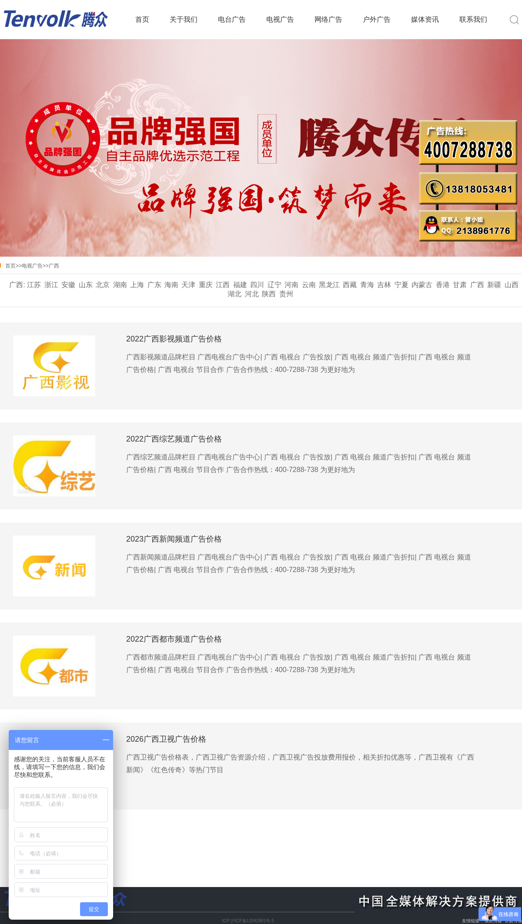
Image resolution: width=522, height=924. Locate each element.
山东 (86, 284)
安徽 (68, 284)
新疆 (494, 284)
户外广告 (377, 19)
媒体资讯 (425, 19)
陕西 (269, 294)
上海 (137, 284)
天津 (188, 284)
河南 (291, 284)
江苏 (34, 284)
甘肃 (460, 284)
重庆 (206, 284)
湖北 (234, 294)
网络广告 (328, 19)
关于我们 (183, 19)
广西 (54, 266)
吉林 (384, 284)
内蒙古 (422, 284)
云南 (309, 284)
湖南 (120, 284)
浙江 (51, 284)
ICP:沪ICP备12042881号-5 (248, 920)
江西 (223, 284)
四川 (257, 284)
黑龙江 (329, 284)
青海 (367, 284)
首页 (142, 19)
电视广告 (280, 19)
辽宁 (274, 284)
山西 (512, 284)
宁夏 (401, 284)
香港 (443, 284)
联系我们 (473, 19)
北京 (103, 284)
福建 (240, 284)
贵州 (286, 294)
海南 (171, 284)
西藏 (350, 284)
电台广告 (232, 19)
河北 (252, 294)
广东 (154, 284)
